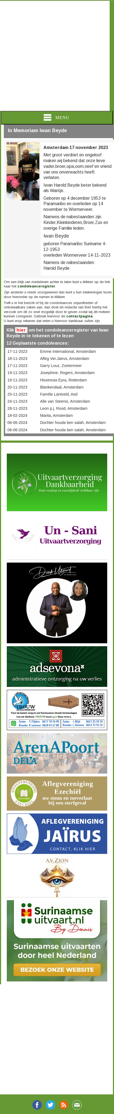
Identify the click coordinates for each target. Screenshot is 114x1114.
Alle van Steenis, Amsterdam (65, 401)
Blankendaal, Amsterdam (62, 387)
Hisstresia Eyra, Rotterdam (63, 380)
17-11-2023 (17, 351)
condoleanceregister (36, 286)
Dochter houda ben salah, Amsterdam (73, 422)
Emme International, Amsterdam (68, 351)
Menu (56, 117)
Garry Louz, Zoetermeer (61, 365)
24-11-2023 (17, 401)
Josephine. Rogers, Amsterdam (67, 373)
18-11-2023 (17, 358)
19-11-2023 (17, 373)
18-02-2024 (17, 415)
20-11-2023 (17, 387)
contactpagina (79, 316)
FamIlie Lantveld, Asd (59, 394)
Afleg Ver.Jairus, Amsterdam (64, 358)
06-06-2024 (17, 422)
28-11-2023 (17, 408)
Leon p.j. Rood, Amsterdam (63, 408)
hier (21, 330)
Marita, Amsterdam (56, 415)
